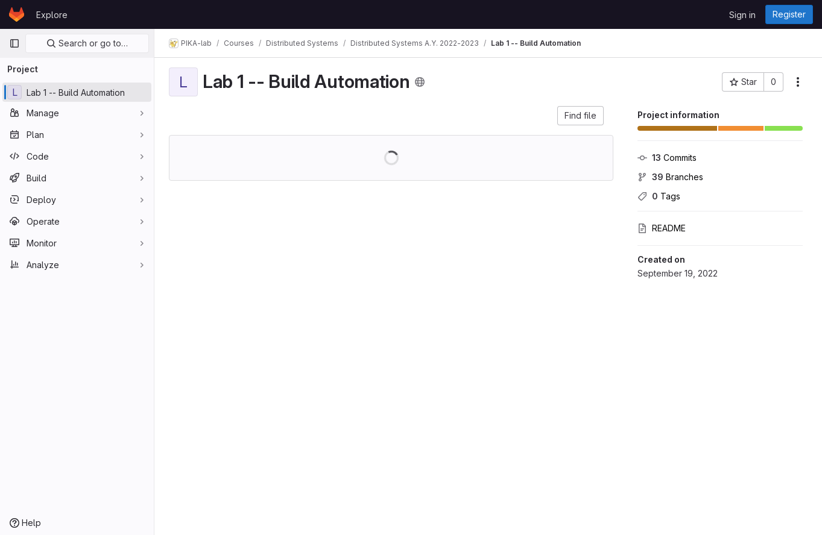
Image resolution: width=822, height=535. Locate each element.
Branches (670, 177)
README (661, 228)
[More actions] (798, 82)
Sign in (742, 15)
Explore (52, 15)
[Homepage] (17, 14)
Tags (658, 196)
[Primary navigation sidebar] (14, 43)
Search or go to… (87, 43)
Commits (667, 157)
